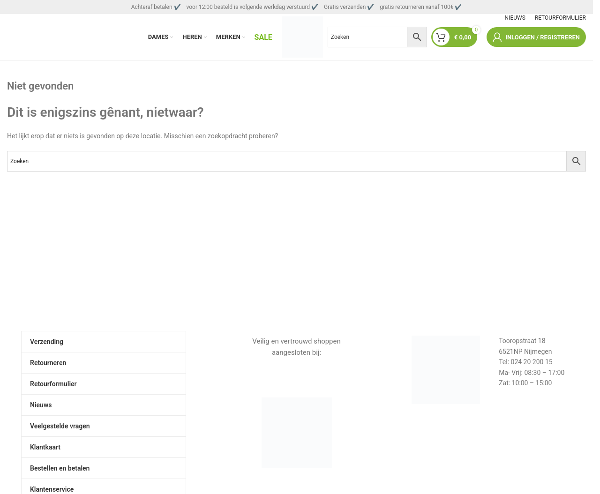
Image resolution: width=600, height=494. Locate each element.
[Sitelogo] (302, 37)
